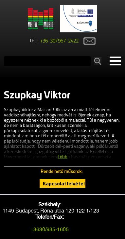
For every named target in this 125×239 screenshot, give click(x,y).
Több (62, 157)
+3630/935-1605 (49, 229)
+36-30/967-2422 (59, 41)
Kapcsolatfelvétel (64, 183)
